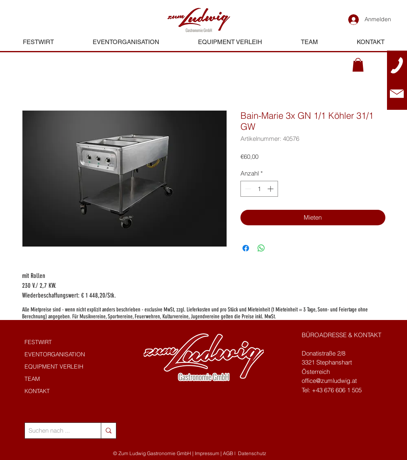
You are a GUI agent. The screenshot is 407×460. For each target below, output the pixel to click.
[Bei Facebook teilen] (246, 248)
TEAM (32, 378)
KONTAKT (37, 391)
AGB (228, 453)
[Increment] (271, 188)
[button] (358, 64)
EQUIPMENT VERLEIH (53, 366)
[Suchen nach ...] (56, 430)
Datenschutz (252, 453)
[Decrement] (247, 188)
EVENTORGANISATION (54, 354)
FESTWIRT (38, 342)
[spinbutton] (259, 188)
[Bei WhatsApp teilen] (261, 248)
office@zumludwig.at (329, 380)
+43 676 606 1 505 (337, 390)
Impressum (207, 453)
